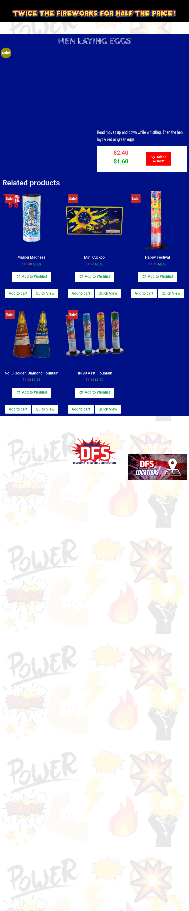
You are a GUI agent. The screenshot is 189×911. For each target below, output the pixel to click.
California (23, 421)
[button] (158, 159)
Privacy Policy (31, 455)
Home (7, 421)
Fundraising (31, 496)
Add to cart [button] (18, 293)
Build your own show (31, 461)
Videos (31, 474)
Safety (31, 467)
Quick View (45, 293)
